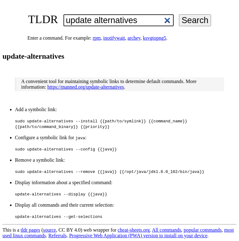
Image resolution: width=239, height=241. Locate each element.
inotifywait (114, 38)
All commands (166, 230)
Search (194, 20)
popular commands (203, 230)
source (49, 230)
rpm (97, 38)
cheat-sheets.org (134, 230)
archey (134, 38)
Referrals (58, 235)
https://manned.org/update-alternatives (85, 87)
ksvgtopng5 (154, 38)
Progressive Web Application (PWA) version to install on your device (138, 235)
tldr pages (30, 230)
